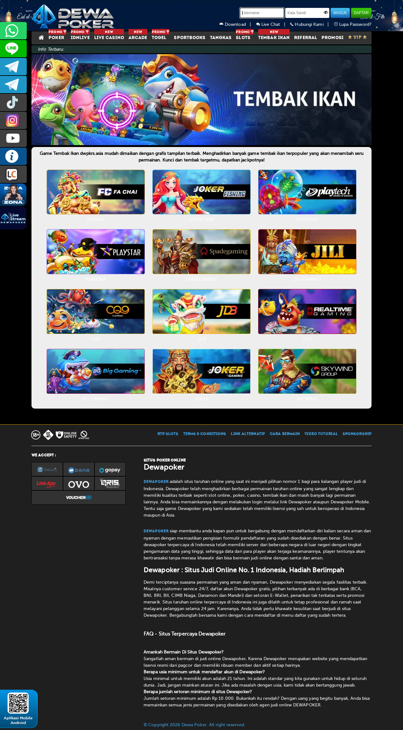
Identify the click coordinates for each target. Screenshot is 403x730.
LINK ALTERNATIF (248, 434)
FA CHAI (96, 219)
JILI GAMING (307, 279)
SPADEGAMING (201, 279)
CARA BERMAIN (285, 434)
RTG (307, 339)
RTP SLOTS (168, 434)
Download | (237, 24)
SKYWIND (307, 399)
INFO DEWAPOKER (13, 156)
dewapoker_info (13, 84)
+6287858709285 (13, 30)
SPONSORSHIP (357, 434)
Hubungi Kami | (312, 24)
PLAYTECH (307, 219)
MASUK (340, 13)
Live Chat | (273, 24)
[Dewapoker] (73, 15)
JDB (201, 339)
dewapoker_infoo (13, 66)
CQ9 (95, 339)
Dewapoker (156, 482)
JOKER (201, 399)
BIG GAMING (95, 399)
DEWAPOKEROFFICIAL (13, 138)
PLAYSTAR (95, 279)
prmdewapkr (13, 102)
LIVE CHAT (13, 174)
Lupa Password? (353, 24)
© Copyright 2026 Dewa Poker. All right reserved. (194, 724)
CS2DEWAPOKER (13, 48)
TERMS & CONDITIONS (204, 434)
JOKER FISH (201, 219)
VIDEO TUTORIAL (321, 434)
